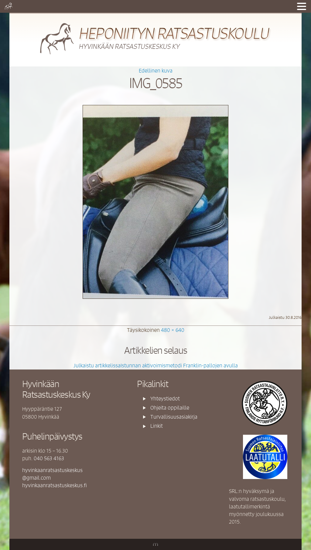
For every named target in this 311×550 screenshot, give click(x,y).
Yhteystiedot (165, 398)
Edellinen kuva (156, 70)
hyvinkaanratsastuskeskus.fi (54, 485)
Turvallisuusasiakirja (173, 416)
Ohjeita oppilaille (169, 407)
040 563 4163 (49, 458)
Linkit (156, 425)
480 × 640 (172, 329)
